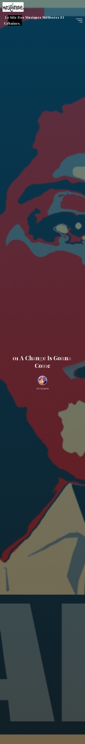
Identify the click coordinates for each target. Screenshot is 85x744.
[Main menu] (79, 20)
